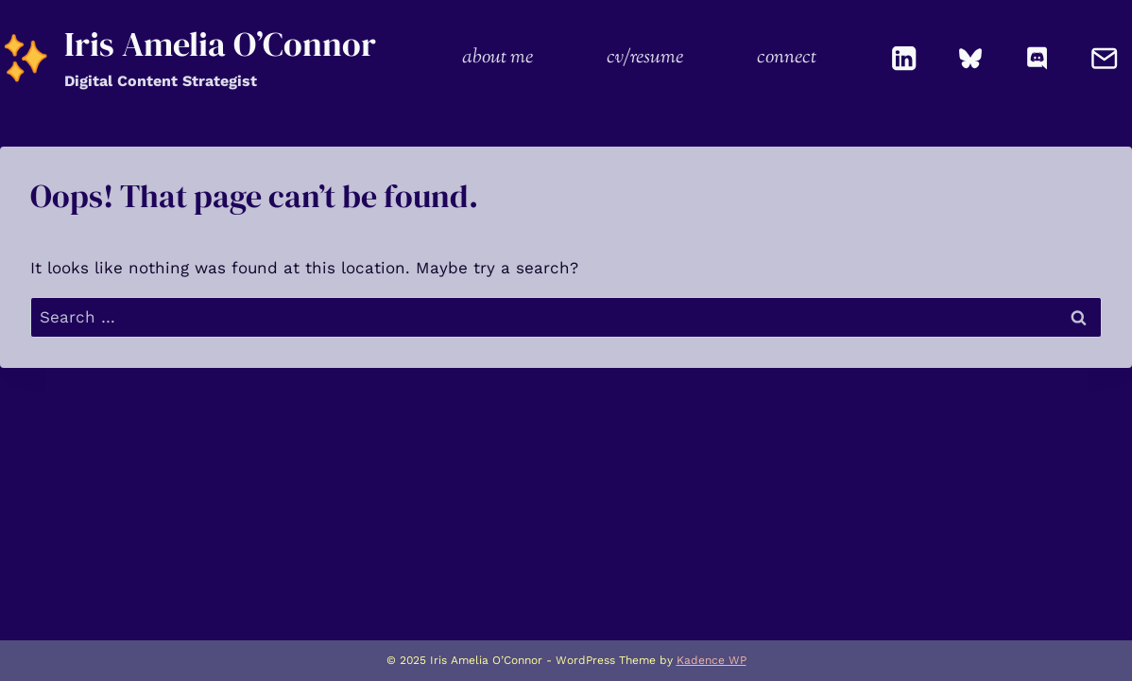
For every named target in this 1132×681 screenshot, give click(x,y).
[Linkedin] (905, 58)
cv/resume (645, 58)
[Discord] (1038, 58)
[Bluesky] (971, 58)
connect (786, 58)
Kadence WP (711, 660)
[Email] (1104, 58)
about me (497, 58)
